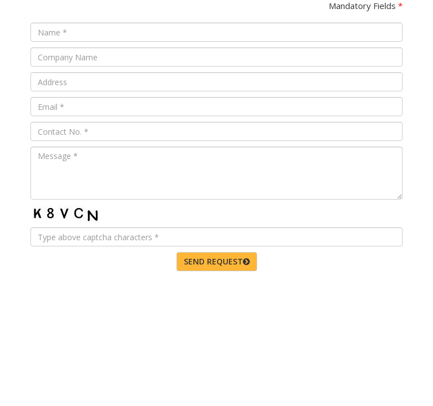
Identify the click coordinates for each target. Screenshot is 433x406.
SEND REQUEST (217, 261)
